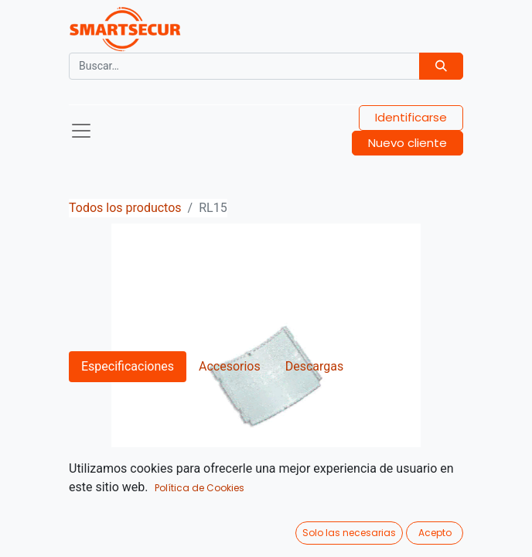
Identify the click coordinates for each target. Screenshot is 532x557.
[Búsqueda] (441, 66)
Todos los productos (125, 207)
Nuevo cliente (407, 143)
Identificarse (411, 117)
